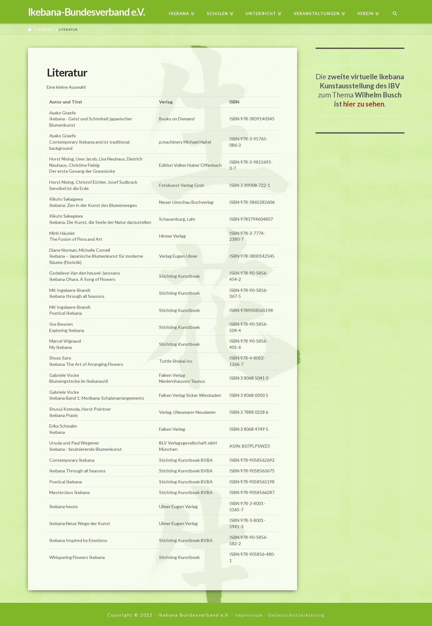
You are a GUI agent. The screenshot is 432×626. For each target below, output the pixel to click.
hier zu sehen (363, 104)
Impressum (249, 615)
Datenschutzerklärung (296, 615)
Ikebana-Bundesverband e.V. (86, 12)
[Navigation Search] (394, 12)
